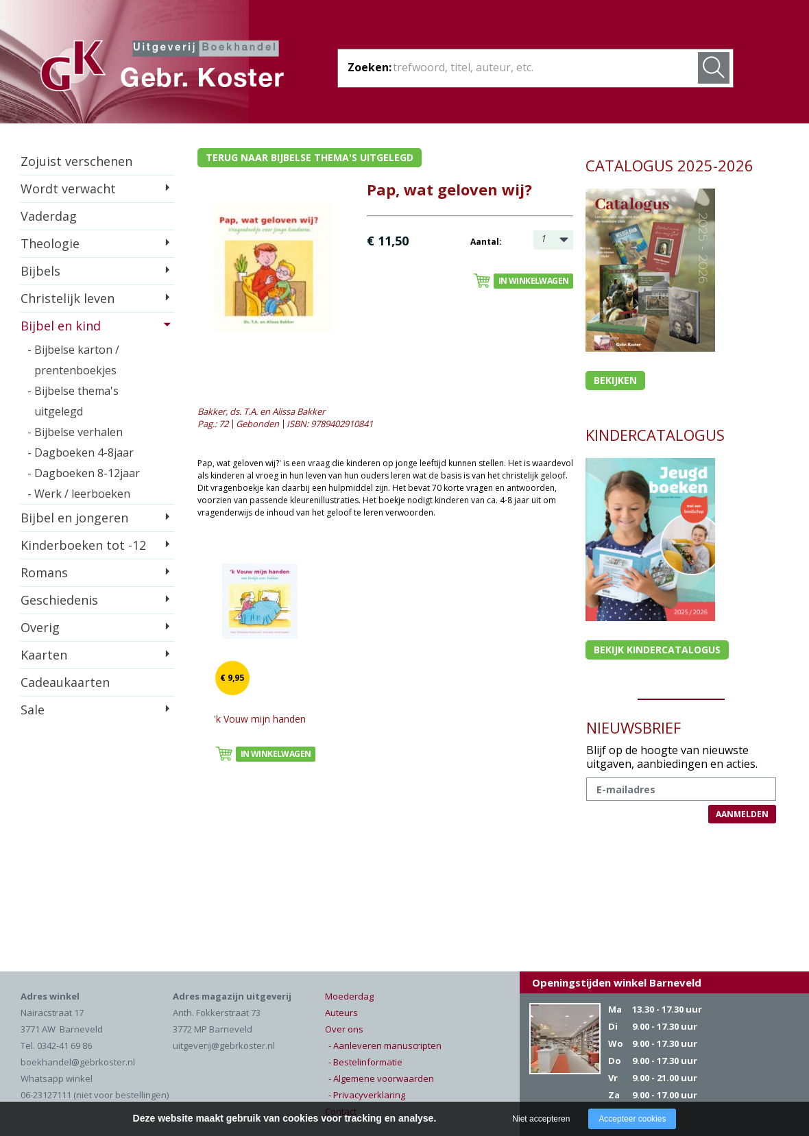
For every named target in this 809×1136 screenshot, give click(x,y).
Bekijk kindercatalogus (657, 649)
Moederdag (349, 996)
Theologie (50, 243)
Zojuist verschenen (76, 161)
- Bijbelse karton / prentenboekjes (73, 360)
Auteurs (341, 1012)
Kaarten (44, 654)
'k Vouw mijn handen (260, 718)
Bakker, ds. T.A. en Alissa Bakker (261, 411)
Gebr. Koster (162, 68)
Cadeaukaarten (65, 682)
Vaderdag (49, 216)
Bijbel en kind (61, 325)
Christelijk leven (67, 298)
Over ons (344, 1029)
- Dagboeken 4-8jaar (80, 452)
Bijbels (40, 271)
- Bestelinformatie (365, 1062)
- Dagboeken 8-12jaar (83, 473)
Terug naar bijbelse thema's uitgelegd (309, 157)
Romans (44, 572)
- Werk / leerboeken (78, 493)
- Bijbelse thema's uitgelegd (73, 401)
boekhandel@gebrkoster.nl (78, 1062)
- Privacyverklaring (366, 1095)
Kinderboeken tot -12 (83, 545)
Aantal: (486, 242)
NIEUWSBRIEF (633, 727)
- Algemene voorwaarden (381, 1078)
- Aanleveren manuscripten (385, 1045)
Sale (33, 709)
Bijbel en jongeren (74, 517)
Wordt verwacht (68, 188)
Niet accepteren (541, 1119)
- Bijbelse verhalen (75, 431)
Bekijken (615, 380)
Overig (40, 627)
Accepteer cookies (632, 1119)
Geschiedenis (59, 600)
